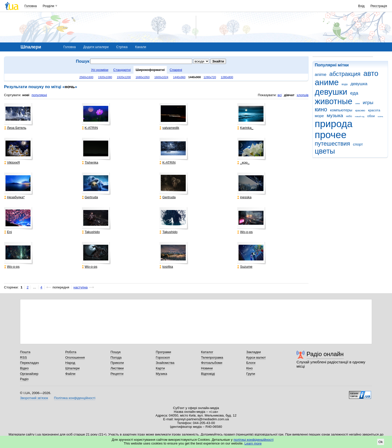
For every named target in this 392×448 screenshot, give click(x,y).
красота (374, 110)
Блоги (251, 363)
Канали (140, 47)
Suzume (244, 266)
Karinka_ (245, 128)
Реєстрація (378, 6)
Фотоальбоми (211, 363)
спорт (358, 144)
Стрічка (122, 47)
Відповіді (208, 374)
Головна (30, 6)
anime (320, 74)
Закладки (253, 352)
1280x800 (227, 77)
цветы (325, 151)
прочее (330, 134)
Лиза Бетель (15, 128)
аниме (327, 82)
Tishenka (90, 162)
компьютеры (341, 110)
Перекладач (29, 363)
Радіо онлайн (325, 354)
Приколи (117, 363)
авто (371, 73)
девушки (331, 91)
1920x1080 (105, 77)
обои (371, 116)
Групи (250, 374)
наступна (81, 287)
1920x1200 (124, 77)
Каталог (207, 352)
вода (345, 84)
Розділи (48, 6)
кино (321, 109)
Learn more (253, 443)
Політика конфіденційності (74, 398)
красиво (360, 110)
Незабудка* (14, 197)
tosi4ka (166, 266)
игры (368, 102)
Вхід (361, 6)
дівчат (289, 95)
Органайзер (29, 374)
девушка (359, 83)
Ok (380, 442)
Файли (70, 374)
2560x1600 (86, 77)
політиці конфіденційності (254, 440)
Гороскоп (163, 357)
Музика (161, 374)
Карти (160, 368)
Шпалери (72, 368)
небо (349, 116)
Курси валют (256, 357)
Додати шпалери (95, 47)
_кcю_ (243, 162)
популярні (39, 95)
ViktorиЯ (12, 162)
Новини (207, 368)
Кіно (249, 368)
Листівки (117, 368)
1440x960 (179, 77)
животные (333, 101)
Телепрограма (212, 357)
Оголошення (75, 357)
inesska (244, 197)
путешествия (332, 143)
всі (280, 95)
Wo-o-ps (245, 232)
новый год (359, 116)
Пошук (115, 352)
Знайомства (165, 363)
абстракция (344, 74)
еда (354, 93)
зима (357, 103)
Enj (8, 232)
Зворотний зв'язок (34, 398)
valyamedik (169, 128)
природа (333, 123)
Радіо (24, 379)
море (319, 116)
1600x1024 (161, 77)
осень (380, 116)
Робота (70, 352)
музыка (335, 115)
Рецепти (117, 374)
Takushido (91, 232)
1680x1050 (143, 77)
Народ (70, 363)
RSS (23, 357)
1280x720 (210, 77)
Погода (116, 357)
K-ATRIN (90, 128)
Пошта (25, 352)
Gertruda (90, 197)
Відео (24, 368)
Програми (163, 352)
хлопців (302, 95)
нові (25, 95)
